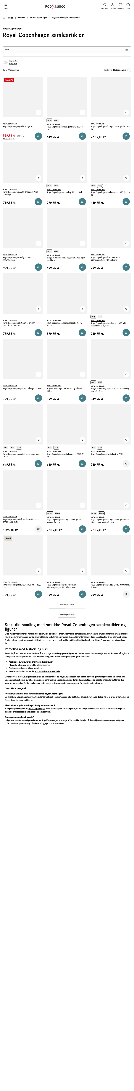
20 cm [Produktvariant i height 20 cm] (49, 513)
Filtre (66, 49)
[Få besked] (126, 463)
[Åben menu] (6, 6)
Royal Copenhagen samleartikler (72, 634)
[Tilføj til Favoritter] (38, 112)
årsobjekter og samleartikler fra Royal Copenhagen (53, 677)
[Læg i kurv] (126, 332)
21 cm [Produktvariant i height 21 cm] (57, 513)
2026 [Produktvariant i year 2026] (56, 251)
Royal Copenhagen (103, 640)
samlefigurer (118, 720)
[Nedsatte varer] (121, 70)
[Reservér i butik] (38, 136)
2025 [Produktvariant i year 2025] (56, 120)
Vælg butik (13, 64)
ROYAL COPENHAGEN (10, 124)
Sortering (108, 70)
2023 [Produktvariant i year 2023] (5, 447)
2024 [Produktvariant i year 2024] (49, 120)
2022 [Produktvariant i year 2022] (49, 185)
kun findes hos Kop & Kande (47, 671)
